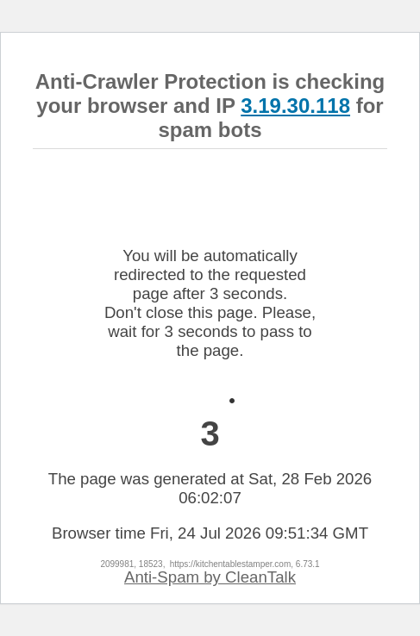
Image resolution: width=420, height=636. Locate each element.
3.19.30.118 (295, 105)
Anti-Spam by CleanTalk (210, 577)
